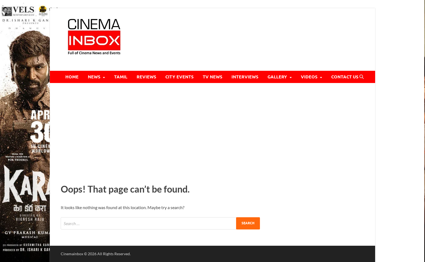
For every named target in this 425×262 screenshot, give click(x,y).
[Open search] (362, 77)
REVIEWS (146, 76)
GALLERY (277, 76)
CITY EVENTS (179, 76)
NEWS (94, 76)
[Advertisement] (212, 132)
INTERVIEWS (244, 76)
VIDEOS (309, 76)
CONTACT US (344, 76)
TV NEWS (212, 76)
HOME (72, 76)
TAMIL (120, 76)
